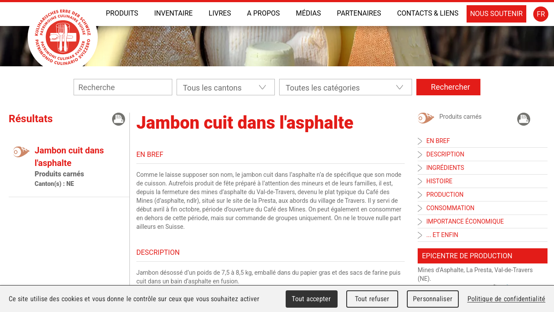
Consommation (450, 208)
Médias (308, 13)
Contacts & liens (427, 13)
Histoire (439, 181)
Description (445, 154)
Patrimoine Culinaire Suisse (63, 37)
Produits (122, 13)
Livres (220, 13)
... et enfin (442, 234)
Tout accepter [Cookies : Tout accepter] (311, 299)
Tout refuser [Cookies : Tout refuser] (372, 299)
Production (445, 194)
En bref (438, 140)
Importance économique (465, 221)
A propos (263, 13)
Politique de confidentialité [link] (506, 299)
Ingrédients (445, 167)
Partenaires (359, 13)
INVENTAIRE (173, 13)
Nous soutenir (496, 14)
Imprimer (118, 119)
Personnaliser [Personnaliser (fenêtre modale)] (432, 299)
